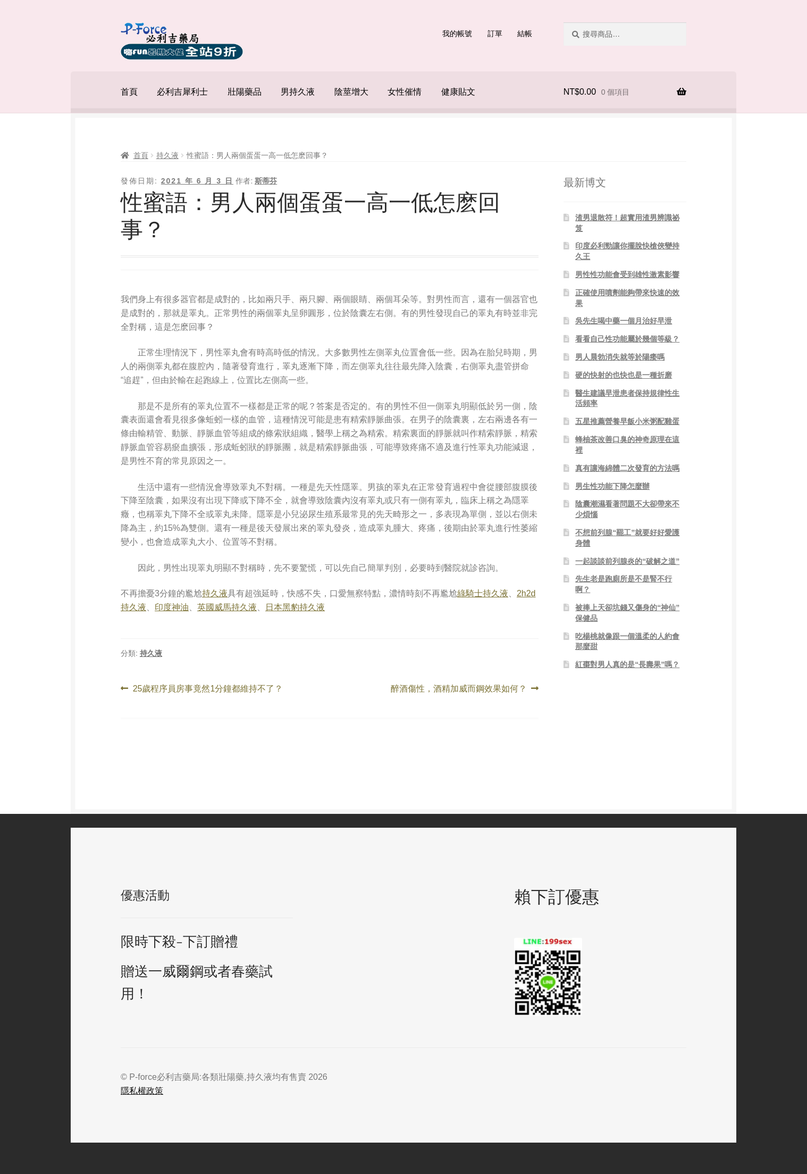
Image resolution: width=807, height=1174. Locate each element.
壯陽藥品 (245, 91)
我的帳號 (457, 33)
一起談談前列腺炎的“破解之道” (627, 561)
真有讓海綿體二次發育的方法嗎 (627, 468)
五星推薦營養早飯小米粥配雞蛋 (627, 421)
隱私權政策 (142, 1090)
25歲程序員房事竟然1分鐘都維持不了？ (207, 689)
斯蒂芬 (266, 181)
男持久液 (298, 91)
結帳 (524, 33)
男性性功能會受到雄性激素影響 (627, 274)
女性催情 (405, 91)
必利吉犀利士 (182, 91)
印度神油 (172, 607)
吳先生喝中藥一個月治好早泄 (623, 321)
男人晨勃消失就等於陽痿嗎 (620, 357)
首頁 (129, 91)
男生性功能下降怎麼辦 (612, 486)
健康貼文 (458, 91)
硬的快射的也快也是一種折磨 (623, 375)
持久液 (167, 155)
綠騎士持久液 (482, 593)
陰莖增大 (351, 91)
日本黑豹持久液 (295, 607)
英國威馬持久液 (227, 607)
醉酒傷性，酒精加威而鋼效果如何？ (459, 689)
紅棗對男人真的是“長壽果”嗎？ (627, 664)
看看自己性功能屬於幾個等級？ (627, 339)
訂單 (494, 33)
